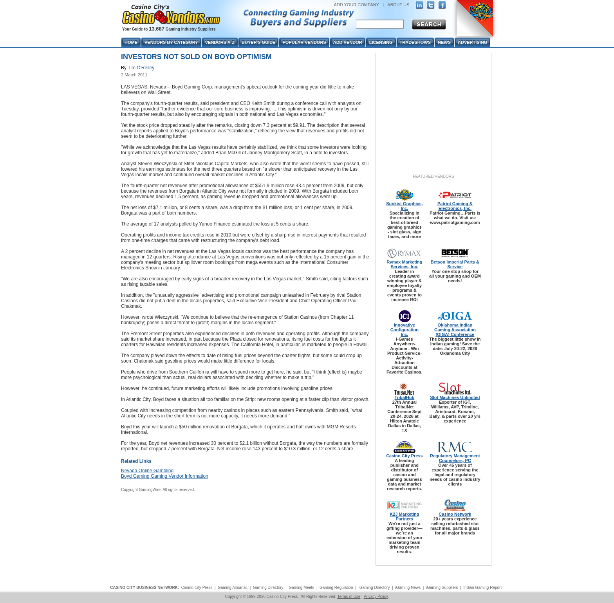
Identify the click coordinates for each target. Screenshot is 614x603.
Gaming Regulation (336, 587)
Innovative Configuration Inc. (404, 330)
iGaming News (408, 587)
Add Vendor (347, 42)
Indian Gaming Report (482, 587)
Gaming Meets (301, 587)
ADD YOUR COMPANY (356, 4)
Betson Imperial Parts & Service (455, 264)
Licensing (381, 42)
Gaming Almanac (232, 587)
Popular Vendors (304, 42)
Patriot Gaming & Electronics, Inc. (455, 206)
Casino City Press (404, 455)
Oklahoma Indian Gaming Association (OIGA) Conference (455, 330)
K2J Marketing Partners (404, 516)
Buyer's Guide (258, 42)
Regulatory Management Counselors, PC (455, 458)
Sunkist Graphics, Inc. (404, 206)
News (444, 42)
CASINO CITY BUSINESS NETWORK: (144, 587)
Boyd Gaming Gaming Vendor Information (164, 476)
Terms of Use (348, 596)
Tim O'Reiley (141, 67)
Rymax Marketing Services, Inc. (404, 264)
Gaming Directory (268, 587)
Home (131, 42)
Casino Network (455, 514)
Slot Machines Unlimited (455, 397)
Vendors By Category (171, 42)
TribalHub (405, 397)
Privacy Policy (375, 596)
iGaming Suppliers (442, 587)
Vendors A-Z (220, 42)
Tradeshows (415, 42)
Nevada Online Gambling (147, 470)
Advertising (472, 42)
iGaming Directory (374, 587)
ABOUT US (398, 4)
